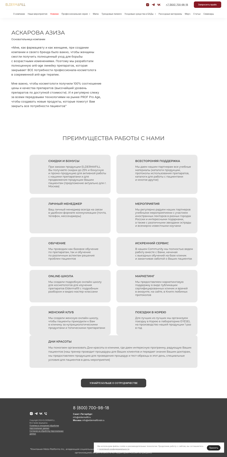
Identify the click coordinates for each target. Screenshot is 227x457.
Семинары (208, 14)
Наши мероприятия (37, 14)
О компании (19, 14)
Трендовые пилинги (111, 14)
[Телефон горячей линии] (45, 413)
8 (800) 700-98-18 (91, 407)
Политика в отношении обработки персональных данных (44, 427)
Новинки (54, 14)
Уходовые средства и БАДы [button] (139, 14)
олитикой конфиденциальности (114, 449)
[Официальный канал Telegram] (153, 5)
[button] (207, 4)
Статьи (197, 14)
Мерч (187, 14)
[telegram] (36, 413)
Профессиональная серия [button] (75, 14)
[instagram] (31, 413)
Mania (96, 14)
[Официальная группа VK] (159, 5)
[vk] (41, 413)
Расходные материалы (170, 14)
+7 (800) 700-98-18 (177, 4)
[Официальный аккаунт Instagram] (147, 5)
